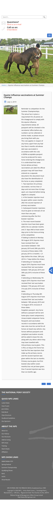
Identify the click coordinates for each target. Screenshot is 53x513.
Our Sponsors (6, 421)
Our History (5, 434)
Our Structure (6, 437)
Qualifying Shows (7, 470)
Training (4, 446)
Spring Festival (6, 464)
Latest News (5, 403)
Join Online (5, 409)
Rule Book (5, 412)
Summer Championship (9, 467)
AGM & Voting (6, 440)
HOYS (3, 476)
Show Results (6, 480)
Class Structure (6, 415)
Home (4, 85)
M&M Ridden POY (7, 461)
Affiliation (5, 452)
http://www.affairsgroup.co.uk (26, 497)
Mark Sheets (6, 449)
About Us (5, 431)
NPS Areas (5, 443)
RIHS (3, 474)
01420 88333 (12, 30)
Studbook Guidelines (8, 418)
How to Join (5, 406)
